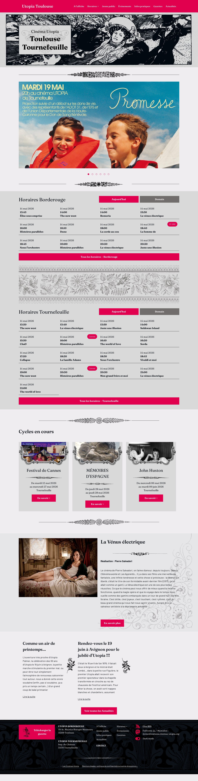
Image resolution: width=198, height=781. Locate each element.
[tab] (119, 200)
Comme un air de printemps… (39, 652)
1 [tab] (89, 174)
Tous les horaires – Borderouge (99, 258)
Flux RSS (147, 733)
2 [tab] (93, 174)
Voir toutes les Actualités (99, 717)
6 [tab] (109, 174)
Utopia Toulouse (37, 6)
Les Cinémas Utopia (70, 773)
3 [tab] (97, 174)
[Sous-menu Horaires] (98, 6)
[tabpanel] (99, 125)
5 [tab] (105, 174)
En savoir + (44, 502)
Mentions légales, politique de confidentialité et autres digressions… (110, 773)
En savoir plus (113, 628)
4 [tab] (101, 174)
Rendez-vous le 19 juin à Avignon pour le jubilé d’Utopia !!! (98, 655)
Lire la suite (29, 702)
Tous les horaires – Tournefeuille (99, 404)
